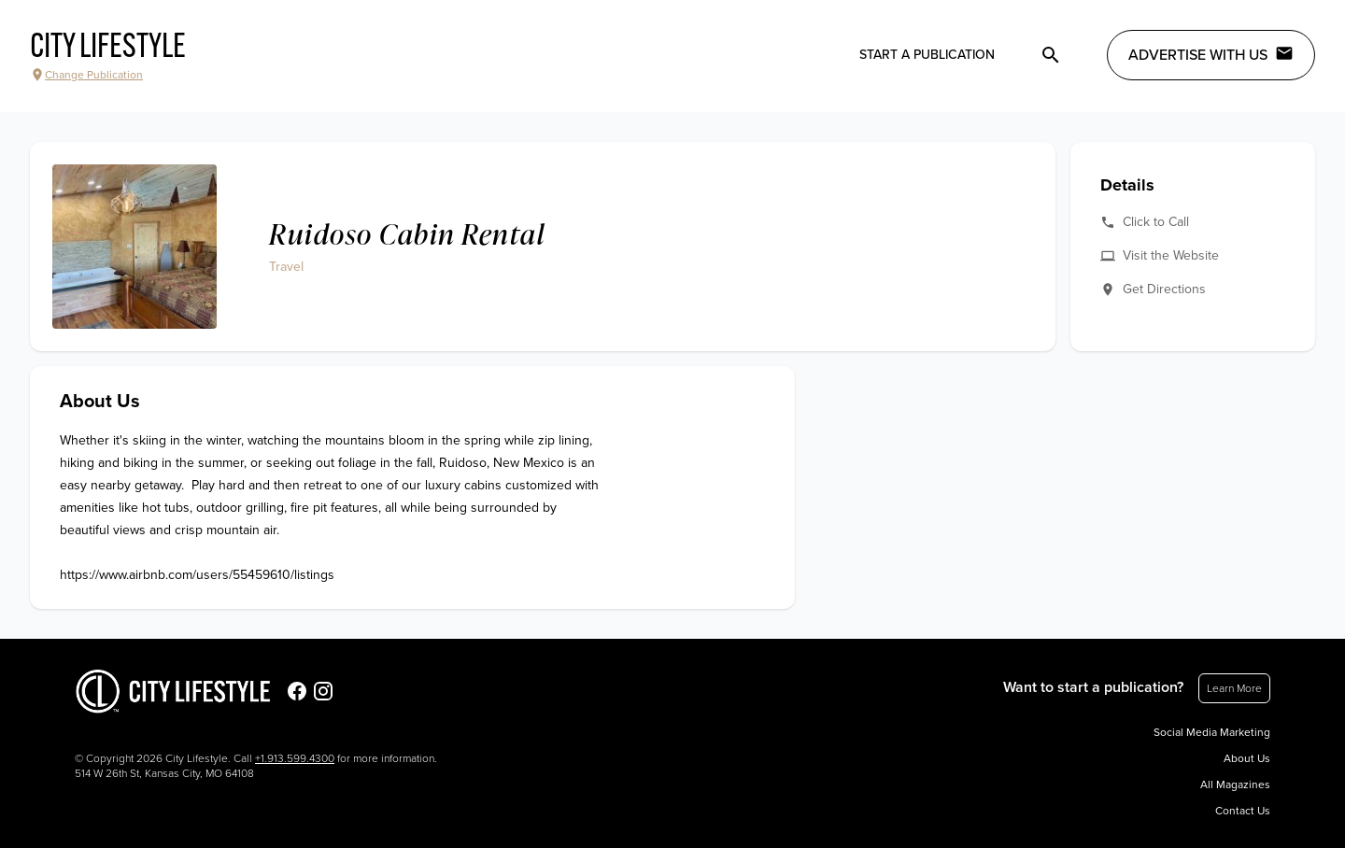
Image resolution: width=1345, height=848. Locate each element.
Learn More (1234, 688)
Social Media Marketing (1212, 732)
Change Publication (86, 74)
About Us (1247, 758)
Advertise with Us (1211, 54)
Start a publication (927, 55)
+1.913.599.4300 (294, 758)
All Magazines (1235, 784)
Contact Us (1242, 810)
